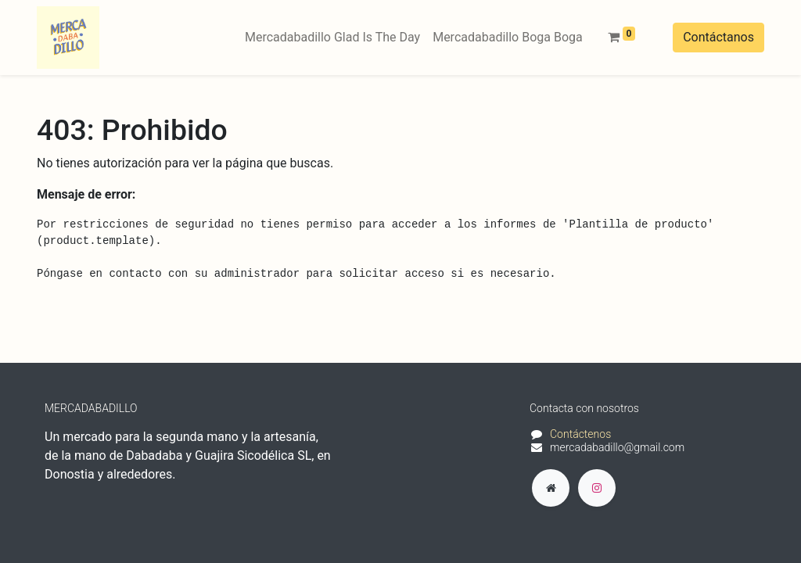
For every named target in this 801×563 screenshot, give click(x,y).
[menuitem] (332, 37)
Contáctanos (718, 37)
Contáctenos (580, 434)
